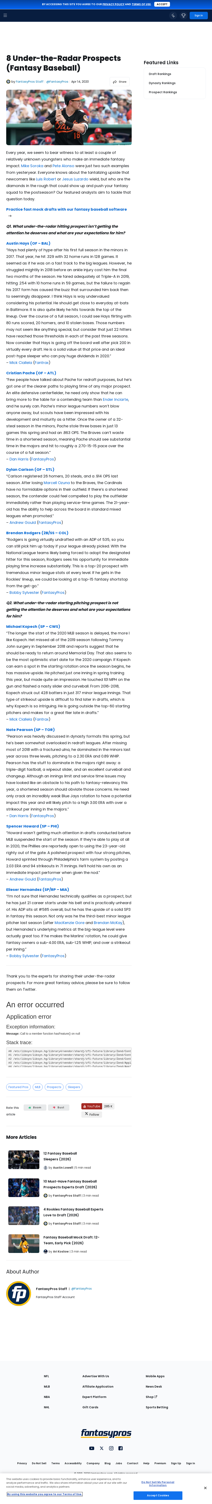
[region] (106, 1488)
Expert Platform (94, 1397)
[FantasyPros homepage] (14, 15)
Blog (108, 1463)
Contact (132, 1463)
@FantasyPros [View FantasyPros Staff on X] (57, 81)
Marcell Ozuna (57, 482)
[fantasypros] (69, 1032)
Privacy (22, 1463)
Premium (160, 1463)
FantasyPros (42, 459)
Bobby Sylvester (24, 592)
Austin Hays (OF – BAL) (28, 243)
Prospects (54, 1087)
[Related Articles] (69, 1193)
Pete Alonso (63, 165)
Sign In (190, 1463)
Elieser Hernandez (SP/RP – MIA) (37, 889)
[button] (5, 15)
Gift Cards (90, 1407)
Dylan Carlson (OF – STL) (30, 469)
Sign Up (176, 1463)
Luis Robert (46, 179)
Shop (151, 1397)
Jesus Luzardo (75, 179)
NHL (46, 1407)
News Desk (154, 1386)
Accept (162, 4)
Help (146, 1463)
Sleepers (74, 1087)
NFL (46, 1376)
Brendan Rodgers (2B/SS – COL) (37, 532)
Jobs (119, 1463)
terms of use (141, 4)
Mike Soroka (32, 165)
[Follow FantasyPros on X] (91, 1114)
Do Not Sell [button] (39, 1463)
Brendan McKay (108, 922)
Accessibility (73, 1463)
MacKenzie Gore (69, 922)
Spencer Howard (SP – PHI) (32, 826)
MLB (37, 1087)
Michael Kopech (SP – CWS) (33, 626)
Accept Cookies (158, 1495)
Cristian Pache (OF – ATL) (31, 373)
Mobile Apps (155, 1376)
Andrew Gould (23, 522)
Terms (55, 1463)
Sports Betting (157, 1407)
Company (93, 1463)
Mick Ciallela (21, 362)
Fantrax (42, 362)
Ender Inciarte (115, 399)
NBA (47, 1397)
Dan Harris (19, 459)
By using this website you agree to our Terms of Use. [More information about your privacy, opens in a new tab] (44, 1494)
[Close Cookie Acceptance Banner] (205, 1488)
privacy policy (113, 4)
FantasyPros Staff (29, 81)
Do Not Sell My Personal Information (157, 1483)
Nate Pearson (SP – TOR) (30, 729)
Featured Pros (18, 1087)
